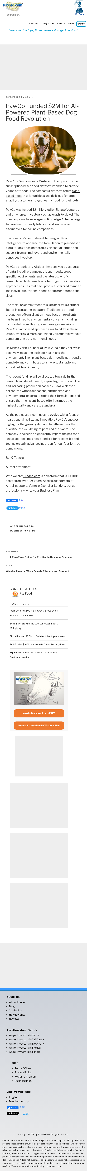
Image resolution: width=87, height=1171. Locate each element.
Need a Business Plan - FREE (39, 713)
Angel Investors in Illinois (24, 1051)
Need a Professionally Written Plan (39, 725)
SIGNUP (81, 24)
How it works (17, 1014)
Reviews (14, 1018)
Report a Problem (25, 1076)
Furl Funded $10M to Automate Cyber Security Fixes (38, 644)
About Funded (17, 1002)
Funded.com (31, 476)
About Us (61, 23)
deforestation (15, 324)
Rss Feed (21, 593)
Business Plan (49, 490)
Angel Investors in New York (26, 1043)
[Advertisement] (43, 67)
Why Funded (48, 23)
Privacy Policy (23, 1072)
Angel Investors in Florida (25, 1047)
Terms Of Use (23, 1068)
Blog (12, 1006)
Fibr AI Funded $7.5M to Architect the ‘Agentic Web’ (37, 636)
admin (29, 97)
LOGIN (71, 23)
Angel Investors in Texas (24, 1035)
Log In (13, 1097)
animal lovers (33, 252)
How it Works (34, 23)
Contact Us (16, 1010)
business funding (22, 531)
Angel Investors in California (26, 1039)
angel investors (30, 214)
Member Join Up (19, 1101)
